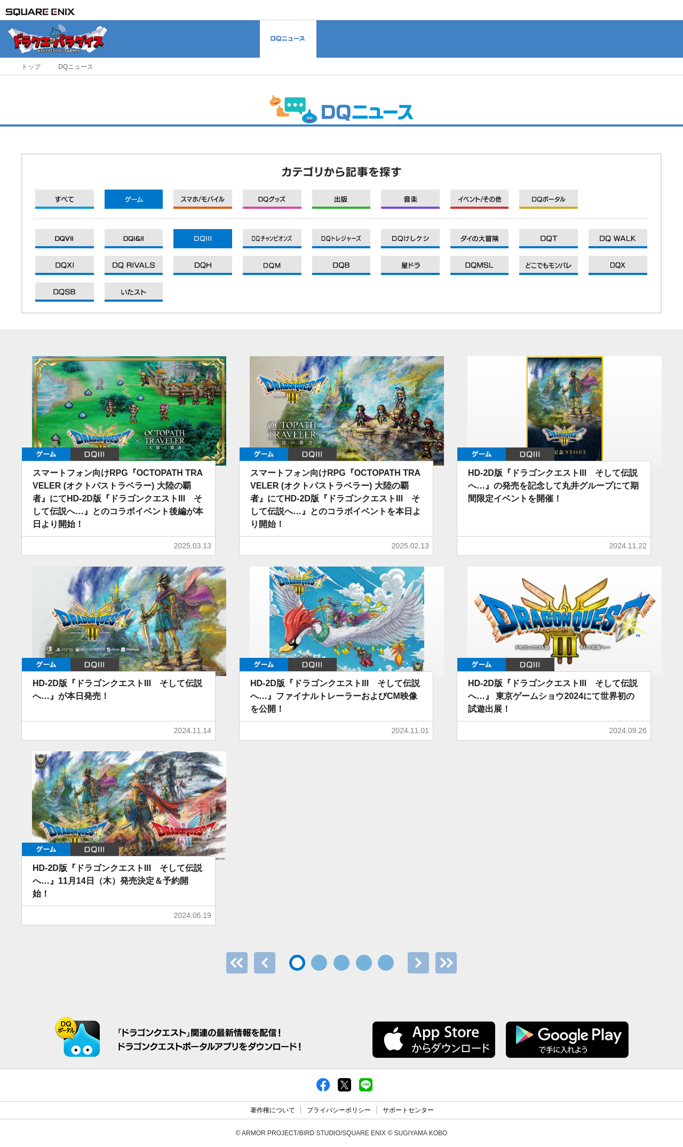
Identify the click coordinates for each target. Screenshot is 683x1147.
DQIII (94, 454)
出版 (341, 199)
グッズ (272, 199)
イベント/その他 (479, 199)
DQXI (64, 238)
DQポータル (548, 199)
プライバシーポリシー (339, 1110)
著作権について (272, 1110)
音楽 (410, 199)
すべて (64, 199)
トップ (31, 66)
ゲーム (134, 199)
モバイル (202, 199)
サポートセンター (408, 1110)
